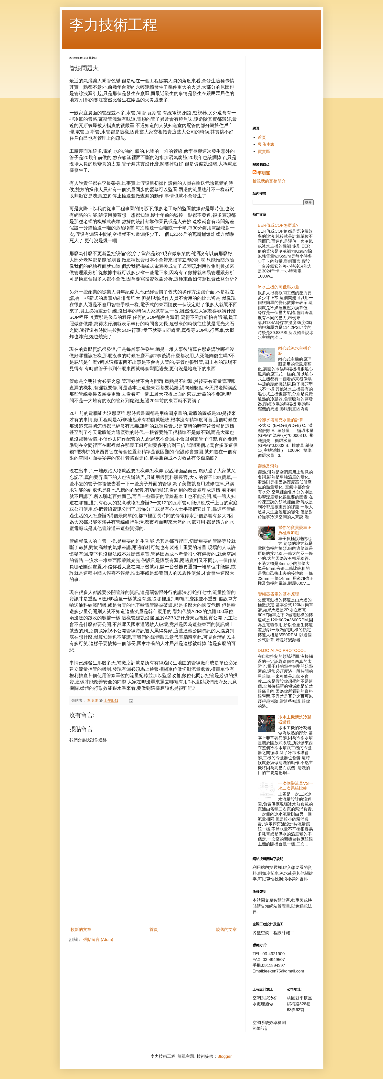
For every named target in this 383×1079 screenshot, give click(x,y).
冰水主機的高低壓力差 (278, 287)
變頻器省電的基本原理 (278, 594)
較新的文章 (81, 929)
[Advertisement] (153, 887)
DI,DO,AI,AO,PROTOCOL (282, 650)
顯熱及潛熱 (268, 466)
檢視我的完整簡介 (269, 181)
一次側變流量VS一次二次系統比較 (295, 786)
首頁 (153, 929)
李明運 (263, 173)
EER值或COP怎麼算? (278, 225)
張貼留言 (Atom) (98, 939)
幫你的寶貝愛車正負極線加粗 (294, 530)
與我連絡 (266, 144)
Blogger (224, 1056)
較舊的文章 (226, 929)
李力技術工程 (113, 25)
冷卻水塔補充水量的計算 (280, 420)
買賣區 (264, 151)
